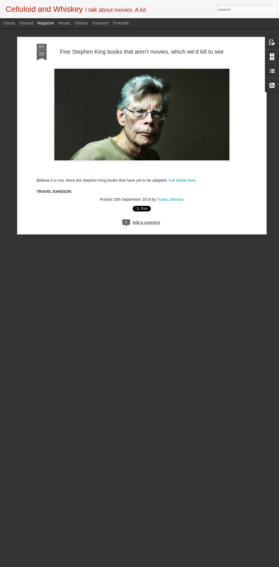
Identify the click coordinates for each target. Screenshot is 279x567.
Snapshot (100, 23)
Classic (9, 23)
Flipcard (26, 23)
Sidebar (81, 23)
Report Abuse (173, 564)
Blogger (157, 564)
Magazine (45, 23)
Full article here (182, 144)
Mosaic (64, 23)
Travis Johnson (170, 163)
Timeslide (120, 23)
